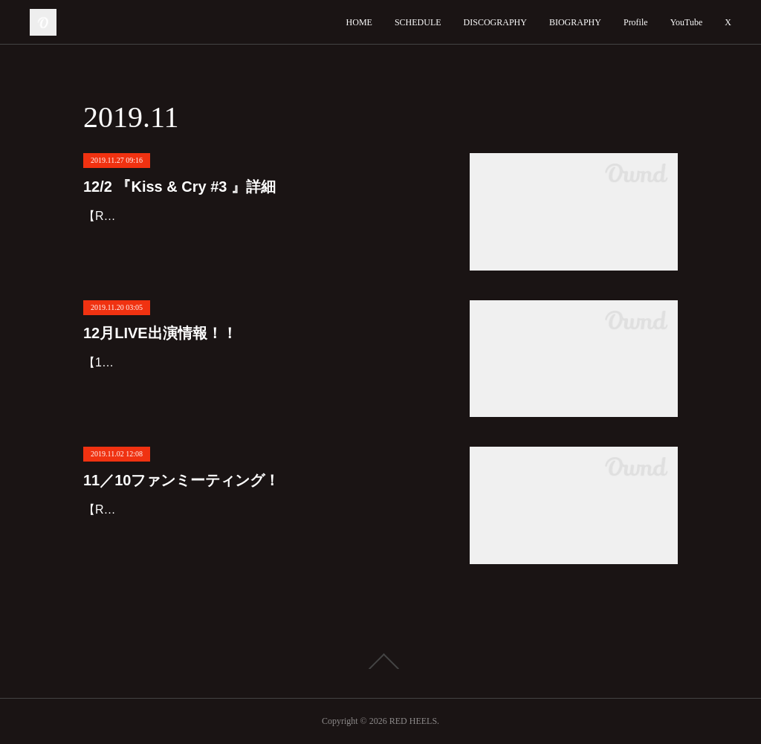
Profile (636, 22)
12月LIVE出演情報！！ (160, 333)
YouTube (686, 22)
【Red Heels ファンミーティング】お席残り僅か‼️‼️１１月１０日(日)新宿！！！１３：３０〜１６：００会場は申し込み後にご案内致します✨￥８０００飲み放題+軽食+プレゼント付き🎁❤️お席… (261, 531)
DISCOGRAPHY (495, 22)
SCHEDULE (418, 22)
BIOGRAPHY (575, 22)
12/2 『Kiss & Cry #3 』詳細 (179, 186)
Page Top (380, 661)
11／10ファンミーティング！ (181, 480)
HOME (359, 22)
